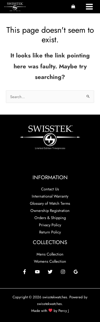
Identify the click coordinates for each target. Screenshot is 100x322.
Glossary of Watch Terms (50, 203)
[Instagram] (63, 271)
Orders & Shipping (50, 217)
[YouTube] (37, 271)
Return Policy (50, 232)
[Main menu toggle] (89, 6)
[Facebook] (24, 271)
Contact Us (50, 189)
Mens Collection (50, 254)
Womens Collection (50, 261)
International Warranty (50, 196)
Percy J (63, 310)
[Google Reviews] (75, 271)
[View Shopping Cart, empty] (73, 7)
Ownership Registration (50, 210)
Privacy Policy (50, 225)
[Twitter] (50, 271)
